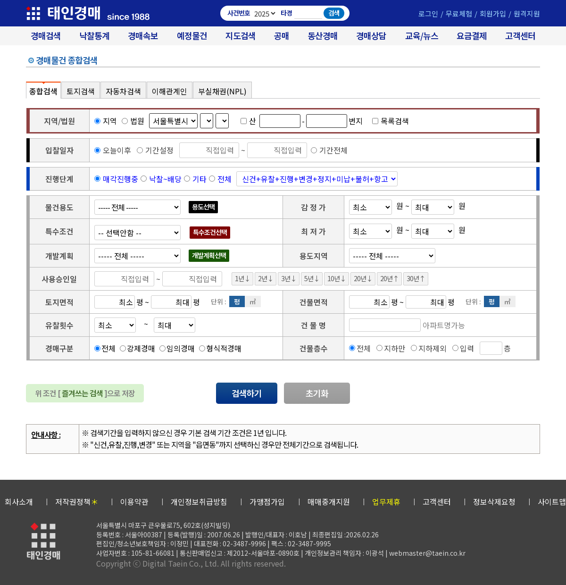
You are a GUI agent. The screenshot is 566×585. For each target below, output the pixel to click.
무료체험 (459, 13)
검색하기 (247, 393)
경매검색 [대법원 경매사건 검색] (46, 36)
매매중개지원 (329, 501)
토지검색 (81, 91)
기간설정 (155, 150)
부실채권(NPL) (222, 91)
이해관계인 (169, 91)
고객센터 (520, 36)
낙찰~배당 (165, 179)
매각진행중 (120, 179)
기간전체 (329, 150)
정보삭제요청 (494, 501)
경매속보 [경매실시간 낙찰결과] (143, 36)
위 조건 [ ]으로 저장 (85, 393)
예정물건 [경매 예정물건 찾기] (192, 36)
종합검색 (43, 91)
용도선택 (203, 206)
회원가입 (493, 13)
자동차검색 (123, 91)
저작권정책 (76, 501)
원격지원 (527, 13)
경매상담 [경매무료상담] (371, 36)
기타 (199, 179)
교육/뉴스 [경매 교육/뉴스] (421, 36)
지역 (105, 121)
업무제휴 (386, 501)
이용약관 (134, 501)
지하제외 (432, 348)
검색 (334, 12)
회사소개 (19, 501)
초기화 (317, 393)
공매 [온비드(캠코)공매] (281, 36)
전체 (224, 179)
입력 (467, 348)
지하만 (394, 348)
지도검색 (240, 36)
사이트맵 (552, 501)
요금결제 (472, 36)
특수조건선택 (210, 232)
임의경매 (180, 348)
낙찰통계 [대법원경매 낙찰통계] (94, 36)
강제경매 (141, 348)
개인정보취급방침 (199, 501)
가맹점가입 (267, 501)
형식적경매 (223, 348)
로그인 (428, 13)
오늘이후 (112, 150)
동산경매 (323, 36)
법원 (133, 121)
